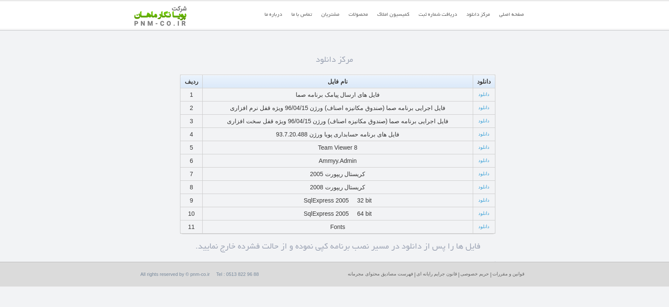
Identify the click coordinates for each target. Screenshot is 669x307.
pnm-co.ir (200, 274)
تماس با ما (301, 14)
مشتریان (330, 14)
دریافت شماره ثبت (438, 14)
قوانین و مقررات (508, 273)
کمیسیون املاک (393, 14)
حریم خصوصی (474, 273)
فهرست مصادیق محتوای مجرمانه (380, 273)
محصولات (358, 14)
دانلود (483, 94)
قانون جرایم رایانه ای (436, 273)
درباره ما (273, 14)
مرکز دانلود (478, 14)
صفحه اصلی (511, 14)
